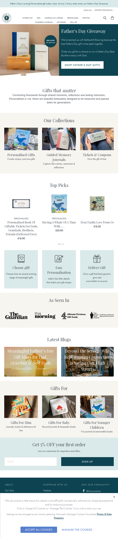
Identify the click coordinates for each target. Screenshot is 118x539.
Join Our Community (96, 484)
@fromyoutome (91, 491)
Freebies (47, 490)
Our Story (9, 490)
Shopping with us (55, 484)
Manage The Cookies (77, 529)
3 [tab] (63, 244)
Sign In (88, 10)
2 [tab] (61, 244)
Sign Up (87, 461)
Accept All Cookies (38, 529)
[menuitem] (27, 18)
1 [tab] (59, 244)
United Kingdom (103, 10)
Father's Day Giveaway (97, 3)
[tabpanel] (21, 216)
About (9, 484)
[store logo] (6, 17)
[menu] (56, 20)
